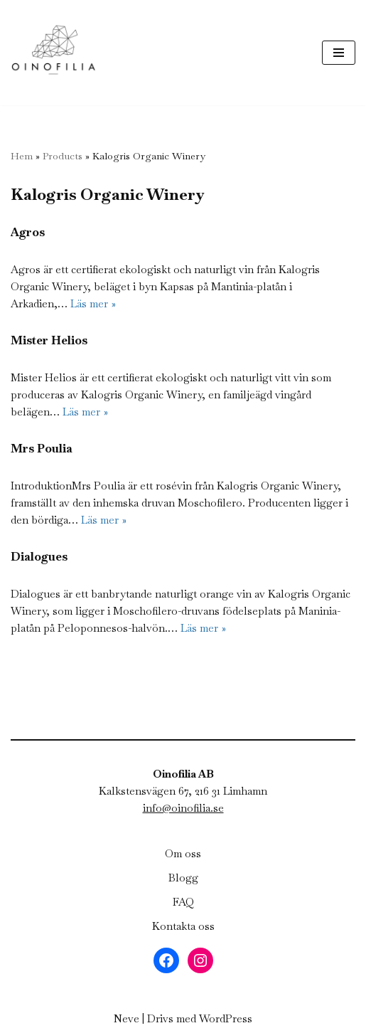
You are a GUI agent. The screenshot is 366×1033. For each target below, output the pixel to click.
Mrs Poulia (41, 448)
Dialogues (39, 556)
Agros (28, 232)
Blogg (183, 877)
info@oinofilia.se (183, 808)
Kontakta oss (183, 926)
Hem (22, 155)
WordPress (225, 1018)
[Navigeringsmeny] (338, 53)
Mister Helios (49, 340)
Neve (126, 1018)
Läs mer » (93, 303)
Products (62, 155)
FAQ (183, 901)
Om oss (183, 853)
